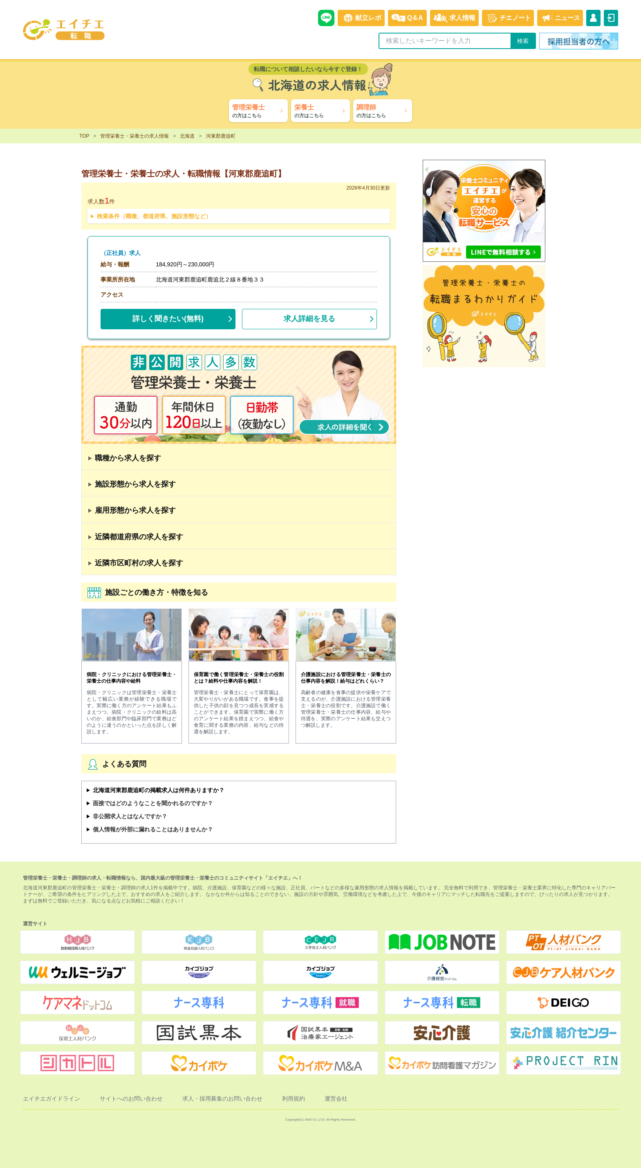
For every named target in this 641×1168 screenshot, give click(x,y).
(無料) (168, 317)
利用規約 (293, 1098)
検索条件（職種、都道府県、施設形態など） (154, 216)
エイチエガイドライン (51, 1098)
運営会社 (336, 1098)
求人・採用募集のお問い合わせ (222, 1098)
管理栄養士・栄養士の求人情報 (134, 136)
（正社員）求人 (121, 253)
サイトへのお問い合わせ (131, 1098)
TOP (84, 136)
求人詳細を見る (309, 319)
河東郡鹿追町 (220, 136)
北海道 (187, 136)
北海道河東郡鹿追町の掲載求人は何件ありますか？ (158, 790)
